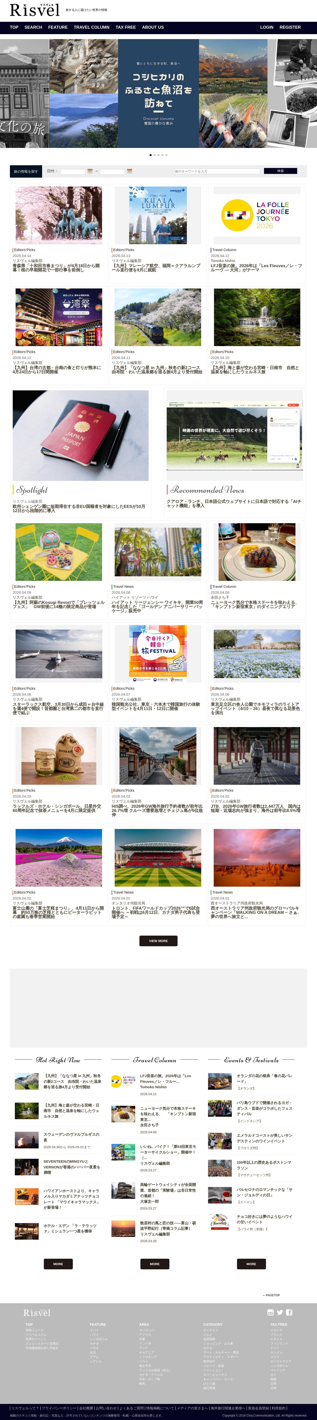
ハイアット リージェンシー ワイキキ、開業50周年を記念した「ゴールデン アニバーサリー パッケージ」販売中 (157, 606)
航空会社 (209, 1361)
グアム (94, 1357)
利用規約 (279, 1408)
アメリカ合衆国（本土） (155, 1370)
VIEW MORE (158, 941)
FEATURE (58, 27)
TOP (14, 27)
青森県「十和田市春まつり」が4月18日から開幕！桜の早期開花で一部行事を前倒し (56, 267)
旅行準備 (209, 1388)
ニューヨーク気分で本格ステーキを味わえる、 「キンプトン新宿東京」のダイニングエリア (257, 604)
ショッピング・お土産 (218, 1343)
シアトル (96, 1361)
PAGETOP (273, 1295)
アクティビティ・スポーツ (221, 1357)
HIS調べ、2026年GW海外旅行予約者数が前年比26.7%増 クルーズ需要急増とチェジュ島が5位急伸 (157, 810)
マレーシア (277, 1370)
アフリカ (145, 1334)
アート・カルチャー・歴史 (221, 1352)
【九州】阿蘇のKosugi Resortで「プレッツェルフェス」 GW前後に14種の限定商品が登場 (59, 604)
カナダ (94, 1343)
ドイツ (274, 1348)
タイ (273, 1374)
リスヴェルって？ (25, 1408)
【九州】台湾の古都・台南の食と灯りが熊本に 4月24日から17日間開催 (59, 369)
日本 (273, 1388)
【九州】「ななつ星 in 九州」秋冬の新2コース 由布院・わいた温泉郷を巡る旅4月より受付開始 (158, 369)
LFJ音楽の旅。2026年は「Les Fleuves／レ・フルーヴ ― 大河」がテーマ (256, 267)
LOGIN (266, 27)
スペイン (276, 1352)
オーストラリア (280, 1361)
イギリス (276, 1339)
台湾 (273, 1383)
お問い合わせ (106, 1408)
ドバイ (94, 1330)
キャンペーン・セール (218, 1379)
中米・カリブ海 (149, 1379)
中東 (142, 1339)
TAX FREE (126, 27)
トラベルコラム (36, 1334)
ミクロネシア (148, 1357)
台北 (93, 1352)
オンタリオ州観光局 (128, 903)
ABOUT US (153, 27)
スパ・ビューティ (215, 1374)
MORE (58, 1264)
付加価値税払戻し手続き (42, 1348)
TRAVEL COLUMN (91, 27)
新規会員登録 (258, 1408)
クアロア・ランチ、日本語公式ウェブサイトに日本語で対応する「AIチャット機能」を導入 (234, 503)
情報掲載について (160, 1408)
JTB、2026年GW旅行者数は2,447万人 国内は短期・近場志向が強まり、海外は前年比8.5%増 (256, 808)
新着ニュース (35, 1330)
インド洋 (145, 1343)
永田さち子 (220, 597)
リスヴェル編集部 (27, 261)
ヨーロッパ (146, 1330)
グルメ (207, 1334)
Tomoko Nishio (223, 261)
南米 (142, 1383)
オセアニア (146, 1352)
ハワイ (94, 1334)
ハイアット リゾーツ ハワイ (135, 597)
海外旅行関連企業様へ (228, 1408)
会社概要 (86, 1408)
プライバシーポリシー (59, 1408)
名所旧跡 (209, 1339)
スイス (274, 1357)
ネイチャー (210, 1330)
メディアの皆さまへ (192, 1408)
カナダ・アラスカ (151, 1374)
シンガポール (99, 1339)
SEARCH (33, 27)
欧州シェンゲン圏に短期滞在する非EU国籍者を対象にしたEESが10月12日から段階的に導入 (79, 508)
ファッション (212, 1370)
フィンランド (279, 1343)
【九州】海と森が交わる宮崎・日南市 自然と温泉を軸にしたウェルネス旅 (255, 369)
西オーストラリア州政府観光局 (237, 903)
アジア (143, 1348)
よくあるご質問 (131, 1408)
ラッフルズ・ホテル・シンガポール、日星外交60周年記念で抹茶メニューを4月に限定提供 (57, 808)
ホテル (207, 1348)
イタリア (276, 1330)
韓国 (273, 1379)
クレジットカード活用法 (42, 1343)
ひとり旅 (209, 1383)
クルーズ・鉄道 (213, 1366)
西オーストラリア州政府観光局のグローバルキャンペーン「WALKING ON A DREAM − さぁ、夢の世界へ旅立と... (256, 912)
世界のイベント (36, 1339)
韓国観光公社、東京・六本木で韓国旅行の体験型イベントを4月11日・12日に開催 (156, 706)
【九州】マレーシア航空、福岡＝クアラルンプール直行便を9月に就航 (156, 267)
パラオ (94, 1348)
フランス (276, 1334)
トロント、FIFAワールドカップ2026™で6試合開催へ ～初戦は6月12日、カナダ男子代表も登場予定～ (156, 912)
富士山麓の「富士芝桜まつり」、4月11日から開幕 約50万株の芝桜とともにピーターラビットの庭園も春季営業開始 (58, 912)
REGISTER (290, 27)
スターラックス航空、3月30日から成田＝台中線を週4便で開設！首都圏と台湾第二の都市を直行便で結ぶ (58, 708)
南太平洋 (145, 1366)
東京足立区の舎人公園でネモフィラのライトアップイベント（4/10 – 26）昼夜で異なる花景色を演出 (255, 708)
